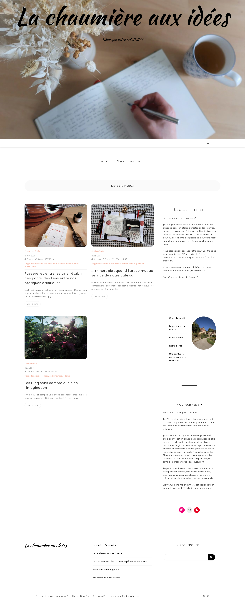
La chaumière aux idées (122, 16)
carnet (125, 263)
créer (34, 263)
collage (44, 376)
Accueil (104, 161)
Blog (119, 161)
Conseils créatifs (32, 251)
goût (51, 376)
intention (58, 376)
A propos (135, 161)
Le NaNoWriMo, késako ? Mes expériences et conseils (120, 561)
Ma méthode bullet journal (106, 577)
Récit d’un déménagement (106, 569)
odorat (66, 376)
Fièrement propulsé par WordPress (54, 596)
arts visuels (116, 263)
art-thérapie (104, 263)
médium (69, 263)
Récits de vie (175, 345)
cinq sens (36, 376)
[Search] (189, 557)
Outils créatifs (97, 251)
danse (132, 263)
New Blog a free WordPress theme (98, 596)
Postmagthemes (130, 596)
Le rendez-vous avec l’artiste (107, 553)
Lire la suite (32, 303)
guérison (140, 263)
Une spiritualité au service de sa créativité (177, 357)
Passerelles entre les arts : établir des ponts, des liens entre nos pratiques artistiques (54, 278)
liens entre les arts (56, 263)
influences (42, 263)
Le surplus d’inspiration (105, 545)
